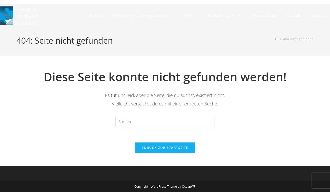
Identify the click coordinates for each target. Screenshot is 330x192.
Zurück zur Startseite (165, 147)
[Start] (276, 39)
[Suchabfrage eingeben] (165, 122)
